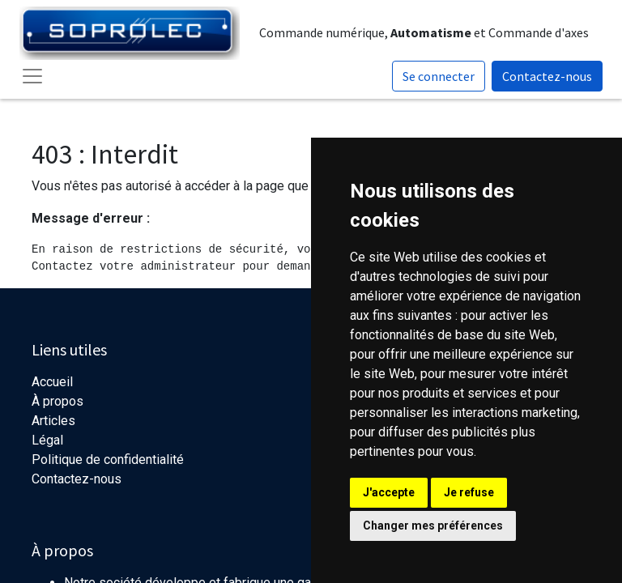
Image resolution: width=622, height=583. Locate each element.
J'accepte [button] (389, 492)
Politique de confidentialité (108, 459)
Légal (47, 440)
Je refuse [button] (469, 492)
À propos (57, 401)
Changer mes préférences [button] (433, 525)
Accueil (52, 381)
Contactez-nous (547, 76)
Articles (53, 420)
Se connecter (439, 76)
